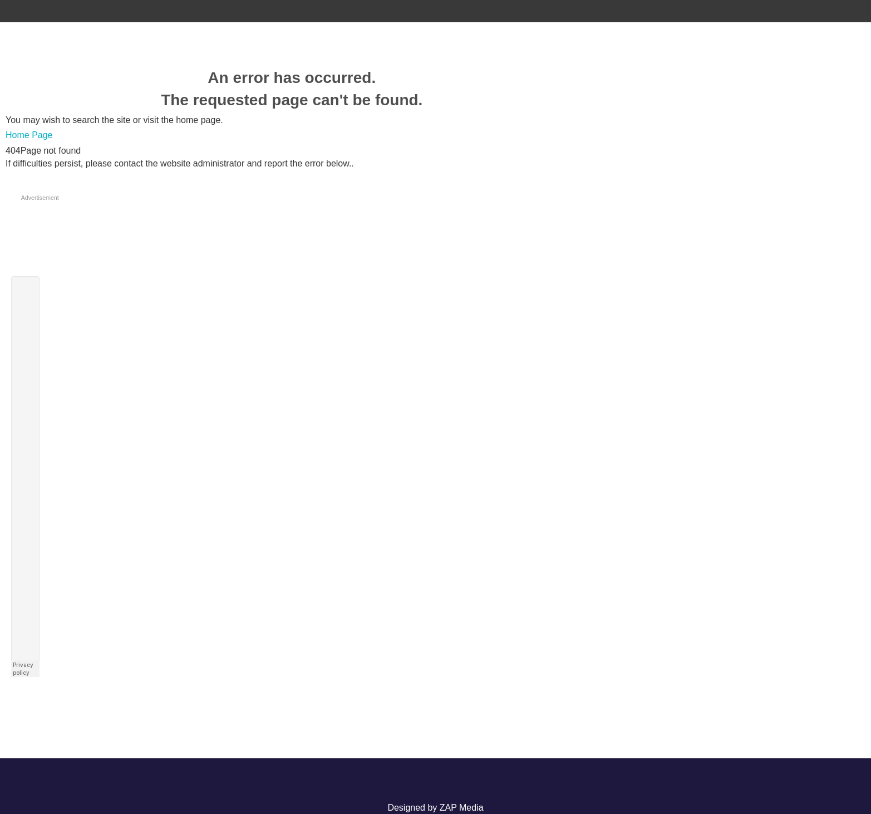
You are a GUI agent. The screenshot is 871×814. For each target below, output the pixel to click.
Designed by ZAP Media (435, 807)
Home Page (29, 135)
